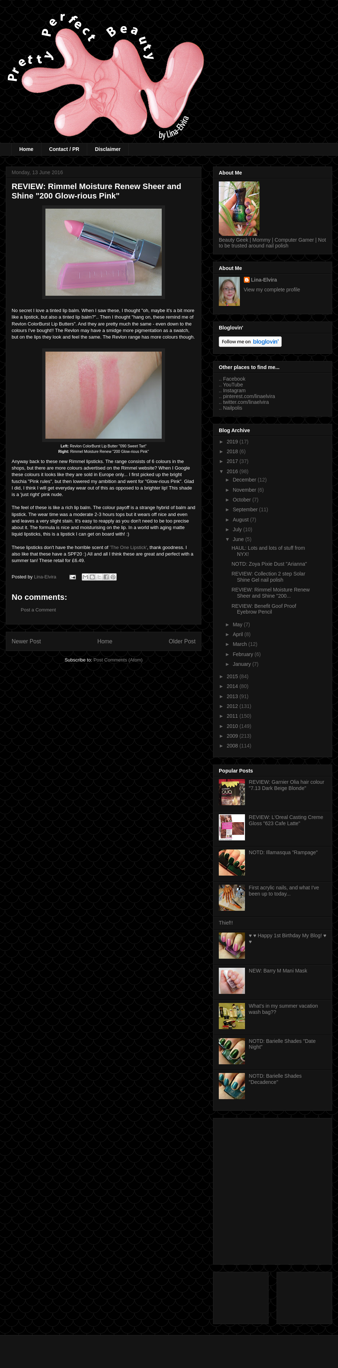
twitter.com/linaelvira (246, 402)
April (238, 634)
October (242, 500)
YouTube (233, 385)
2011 (233, 716)
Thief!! (226, 923)
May (238, 624)
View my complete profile (272, 289)
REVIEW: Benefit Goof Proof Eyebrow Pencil (264, 609)
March (240, 644)
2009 (233, 736)
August (241, 520)
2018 (233, 451)
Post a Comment (38, 610)
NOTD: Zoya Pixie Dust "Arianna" (269, 564)
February (243, 654)
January (242, 664)
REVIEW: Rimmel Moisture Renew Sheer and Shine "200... (271, 593)
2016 (233, 471)
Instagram (234, 390)
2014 (233, 686)
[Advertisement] (69, 1190)
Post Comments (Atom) (117, 660)
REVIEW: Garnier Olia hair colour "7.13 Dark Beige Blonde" (286, 785)
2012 (233, 706)
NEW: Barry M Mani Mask (278, 971)
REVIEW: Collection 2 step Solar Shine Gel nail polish (268, 577)
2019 (233, 442)
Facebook (234, 379)
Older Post (182, 641)
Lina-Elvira (264, 280)
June (239, 539)
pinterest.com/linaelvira (249, 396)
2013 (233, 696)
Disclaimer (108, 149)
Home (26, 149)
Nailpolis (232, 408)
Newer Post (26, 641)
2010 (233, 726)
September (246, 509)
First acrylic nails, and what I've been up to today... (284, 891)
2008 (233, 746)
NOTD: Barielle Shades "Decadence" (275, 1079)
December (245, 480)
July (238, 529)
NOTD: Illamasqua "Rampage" (283, 852)
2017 (233, 461)
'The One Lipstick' (128, 547)
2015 (233, 676)
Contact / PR (64, 149)
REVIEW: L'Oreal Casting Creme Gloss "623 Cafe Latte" (286, 820)
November (245, 490)
